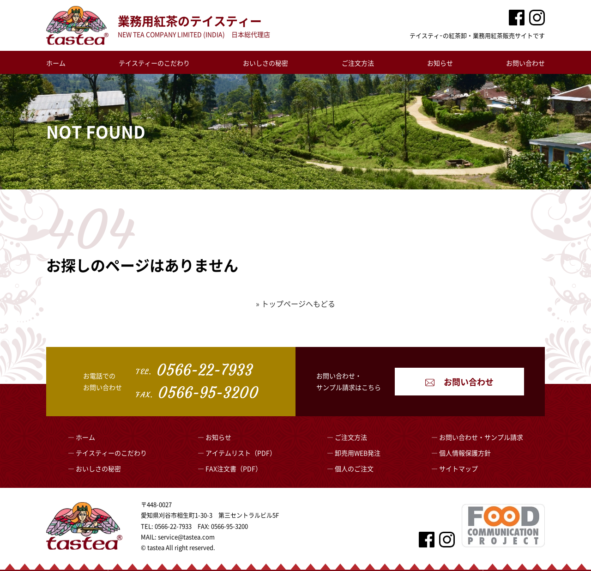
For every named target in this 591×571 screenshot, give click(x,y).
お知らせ (440, 62)
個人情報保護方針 (465, 452)
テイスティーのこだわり (154, 62)
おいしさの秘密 (265, 62)
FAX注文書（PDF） (233, 468)
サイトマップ (458, 468)
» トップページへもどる (295, 303)
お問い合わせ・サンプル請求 (481, 437)
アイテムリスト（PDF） (240, 452)
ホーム (56, 62)
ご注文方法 (358, 62)
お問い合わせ (525, 62)
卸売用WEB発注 (357, 452)
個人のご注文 (354, 468)
